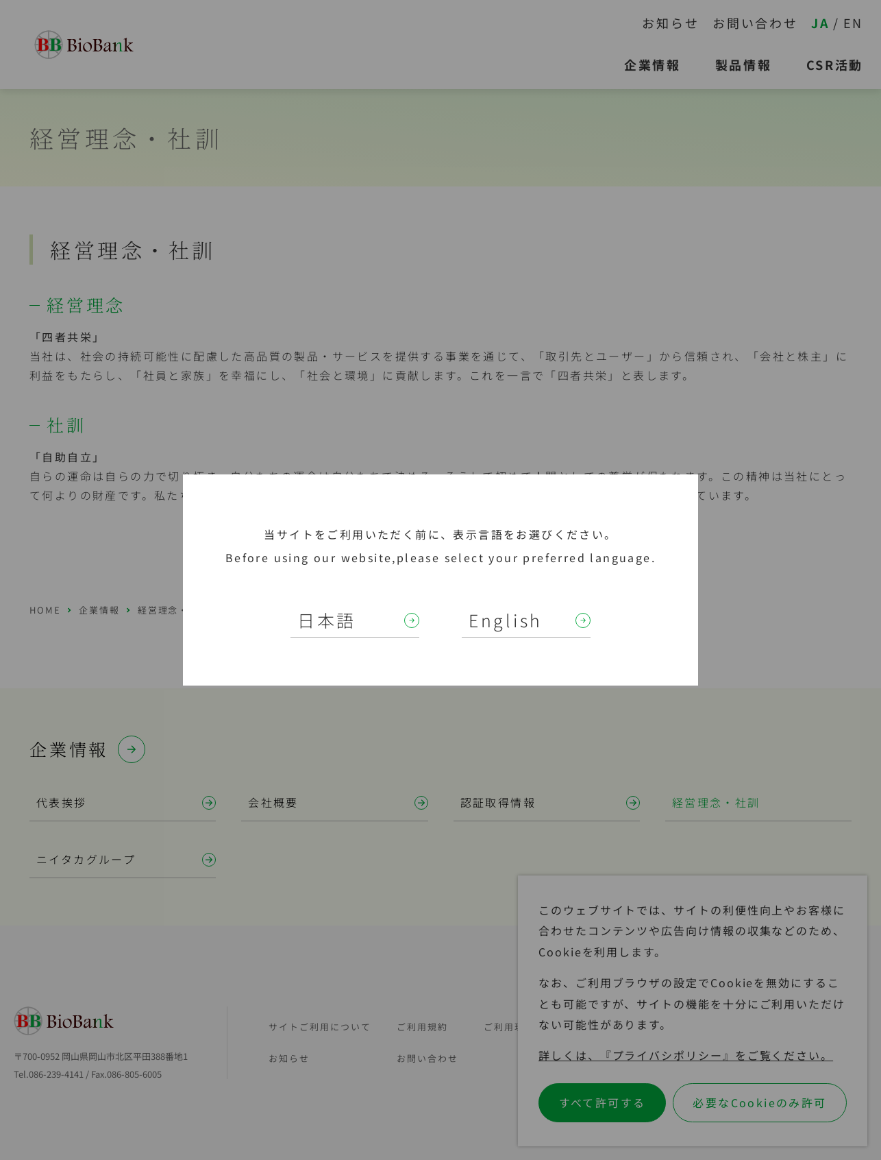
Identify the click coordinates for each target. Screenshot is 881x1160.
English (506, 619)
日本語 (326, 619)
